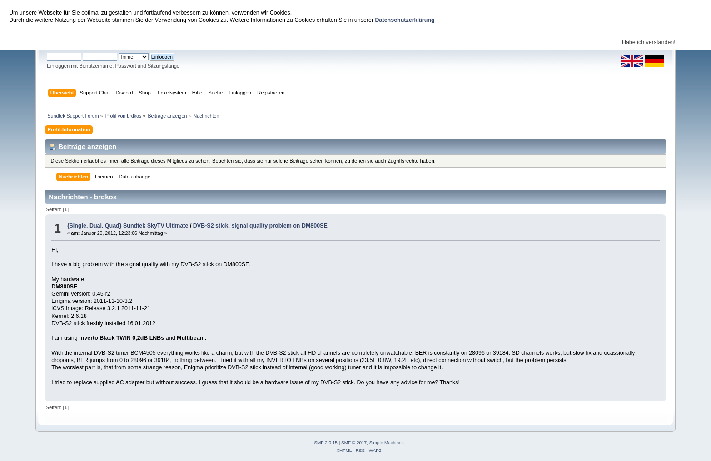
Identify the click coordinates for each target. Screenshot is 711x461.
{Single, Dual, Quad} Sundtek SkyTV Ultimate (128, 226)
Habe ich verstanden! (649, 42)
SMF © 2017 (354, 442)
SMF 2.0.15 (326, 442)
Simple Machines (386, 442)
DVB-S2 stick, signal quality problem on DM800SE (260, 226)
